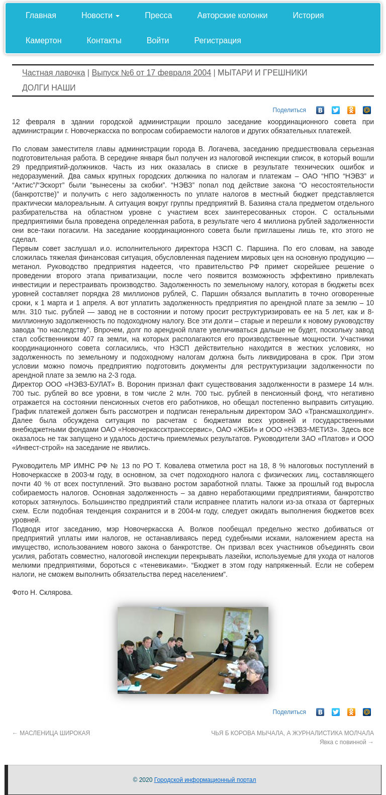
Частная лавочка (53, 72)
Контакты (104, 40)
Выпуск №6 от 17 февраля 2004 (151, 72)
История (308, 15)
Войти (158, 40)
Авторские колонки (233, 15)
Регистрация (217, 40)
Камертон (44, 40)
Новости (100, 15)
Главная (41, 15)
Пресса (158, 15)
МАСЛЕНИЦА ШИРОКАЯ (51, 733)
